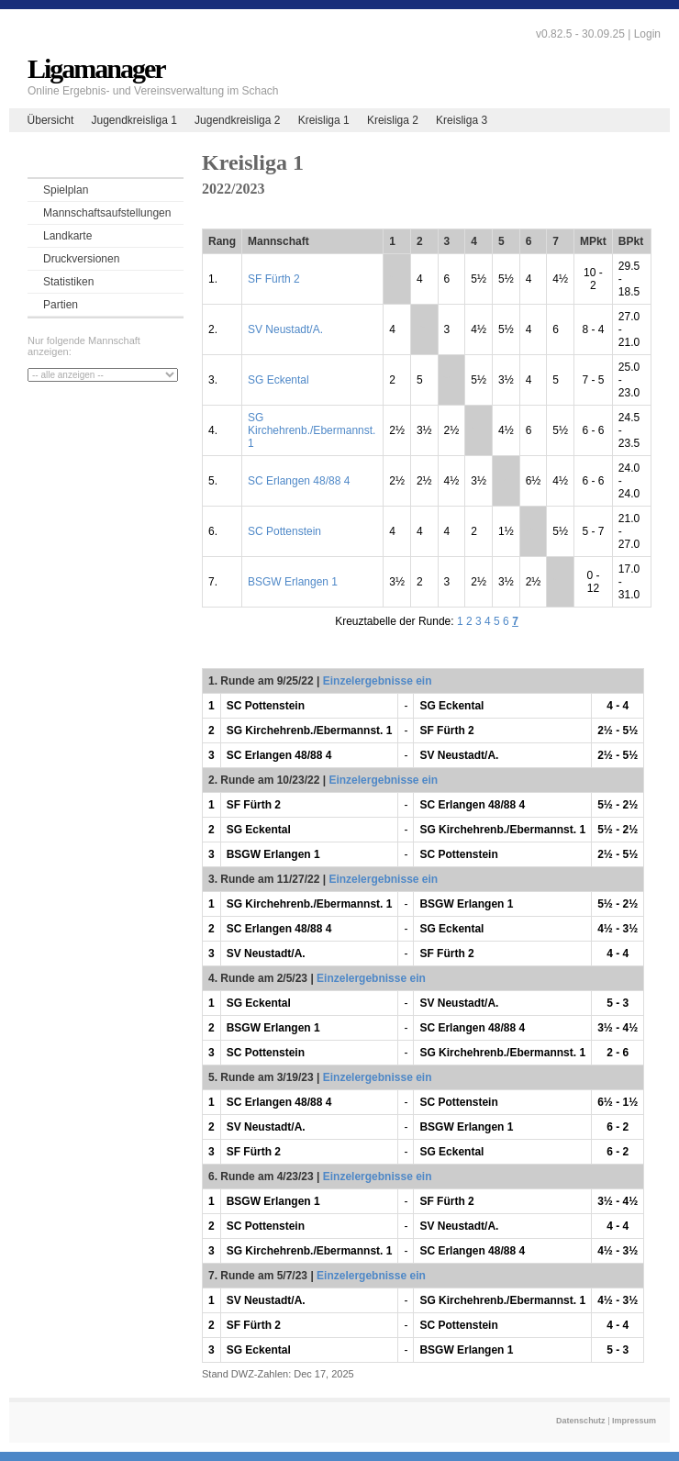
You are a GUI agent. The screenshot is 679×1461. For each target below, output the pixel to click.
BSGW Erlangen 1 (293, 581)
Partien (60, 304)
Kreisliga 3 (461, 120)
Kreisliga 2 (392, 120)
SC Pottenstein (284, 531)
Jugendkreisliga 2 (237, 120)
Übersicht (51, 120)
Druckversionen (81, 258)
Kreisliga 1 (324, 120)
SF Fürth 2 (274, 279)
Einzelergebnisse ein (377, 681)
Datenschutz (581, 1420)
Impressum (634, 1420)
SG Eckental (278, 380)
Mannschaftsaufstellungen (107, 212)
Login (647, 34)
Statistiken (68, 281)
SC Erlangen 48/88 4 (299, 480)
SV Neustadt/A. (285, 329)
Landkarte (67, 235)
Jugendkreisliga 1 (133, 120)
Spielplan (65, 190)
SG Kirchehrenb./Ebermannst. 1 (311, 430)
